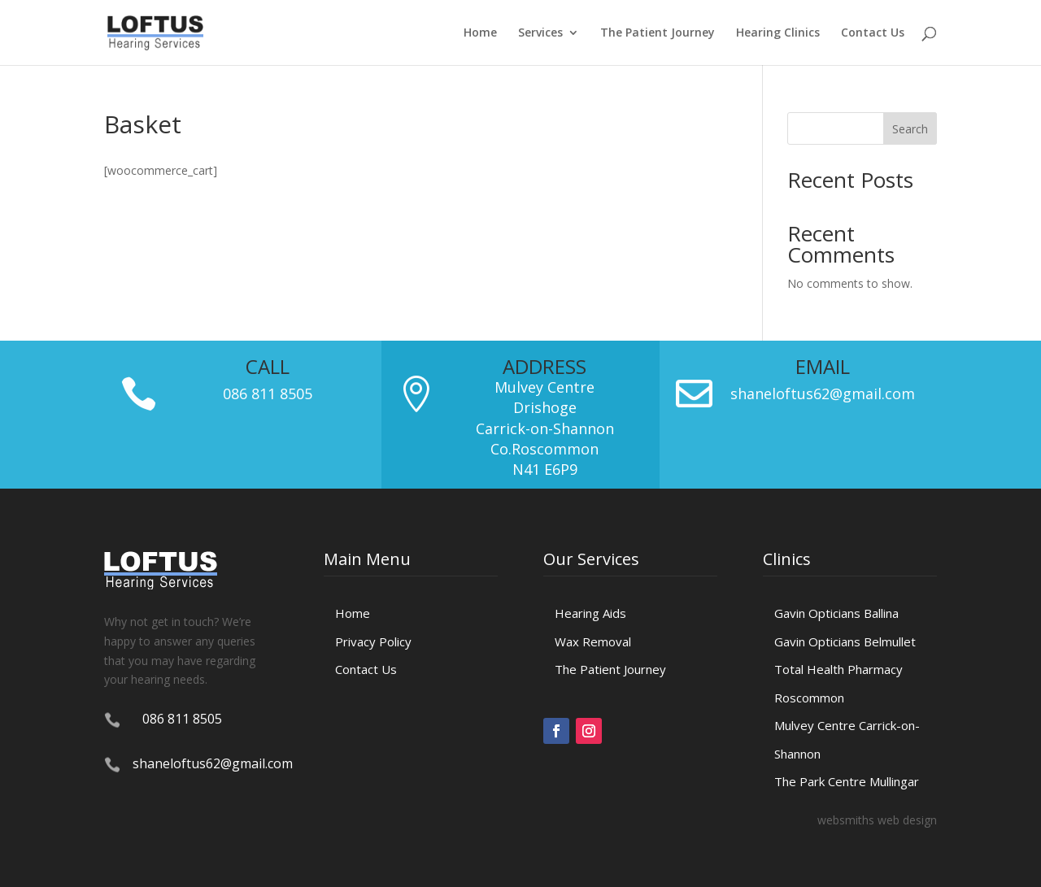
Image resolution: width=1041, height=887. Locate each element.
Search (910, 129)
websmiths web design (877, 820)
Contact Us (872, 33)
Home (480, 33)
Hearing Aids (590, 613)
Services (540, 33)
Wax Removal (593, 641)
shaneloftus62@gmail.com (822, 393)
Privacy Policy (373, 641)
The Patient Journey (657, 33)
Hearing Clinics (778, 33)
